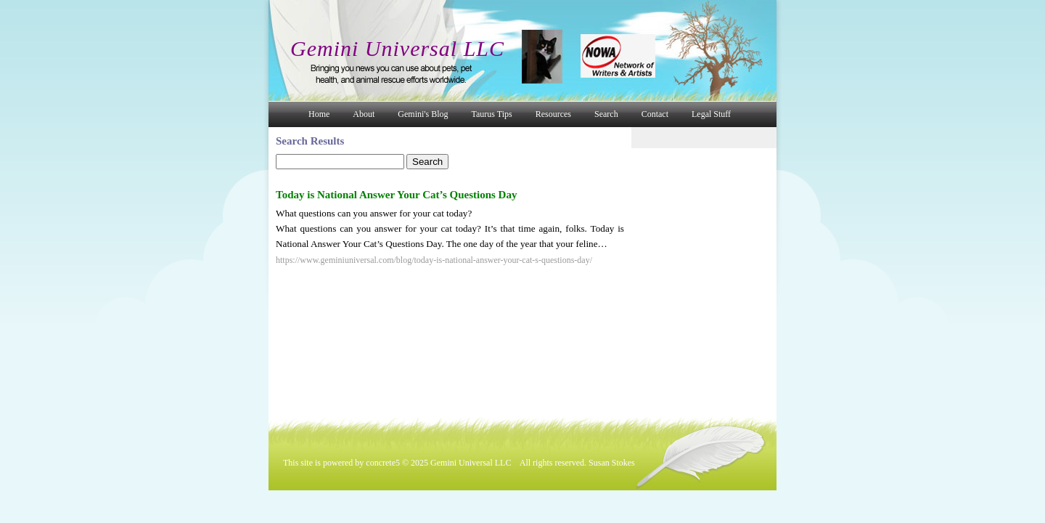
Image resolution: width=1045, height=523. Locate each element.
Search (606, 114)
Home (318, 114)
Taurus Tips (492, 114)
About (363, 114)
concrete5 (383, 463)
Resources (553, 114)
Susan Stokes (612, 463)
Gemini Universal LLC (397, 48)
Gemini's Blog (423, 114)
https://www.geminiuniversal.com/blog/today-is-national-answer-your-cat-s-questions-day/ (434, 260)
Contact (655, 114)
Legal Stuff (711, 114)
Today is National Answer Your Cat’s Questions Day (396, 194)
